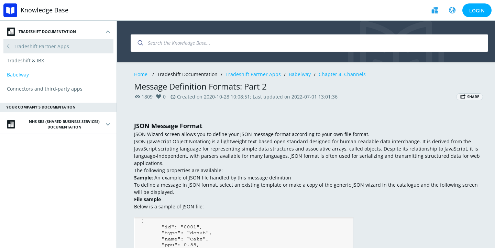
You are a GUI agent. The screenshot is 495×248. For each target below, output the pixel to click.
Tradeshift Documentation (41, 32)
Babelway (300, 74)
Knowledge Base (44, 10)
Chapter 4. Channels (342, 74)
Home (140, 74)
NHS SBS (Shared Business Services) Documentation (53, 124)
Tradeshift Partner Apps (253, 74)
